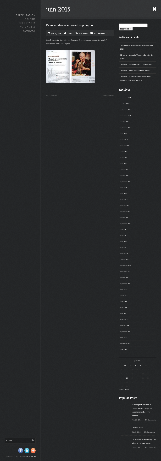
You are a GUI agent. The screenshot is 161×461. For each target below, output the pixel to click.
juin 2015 (123, 230)
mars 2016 (124, 200)
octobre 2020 (124, 104)
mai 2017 (123, 158)
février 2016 (124, 206)
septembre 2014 (125, 284)
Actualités (28, 26)
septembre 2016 (125, 182)
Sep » (127, 389)
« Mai (121, 389)
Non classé (83, 33)
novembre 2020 (125, 98)
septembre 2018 (125, 128)
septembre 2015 (125, 224)
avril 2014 (123, 314)
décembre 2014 (125, 266)
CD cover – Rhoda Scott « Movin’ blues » (135, 70)
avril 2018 (123, 134)
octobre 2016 (124, 176)
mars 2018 (124, 140)
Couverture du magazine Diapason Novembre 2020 (136, 47)
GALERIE (30, 19)
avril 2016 (123, 194)
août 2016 (123, 188)
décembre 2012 (125, 344)
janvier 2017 (124, 170)
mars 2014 (124, 320)
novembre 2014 (125, 272)
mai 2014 (123, 308)
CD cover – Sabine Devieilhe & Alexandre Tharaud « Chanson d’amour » (135, 78)
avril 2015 (123, 242)
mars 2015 (124, 248)
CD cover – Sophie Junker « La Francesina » (136, 64)
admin (69, 33)
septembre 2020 (125, 110)
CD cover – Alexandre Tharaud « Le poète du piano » (136, 56)
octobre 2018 (124, 122)
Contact (29, 30)
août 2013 (123, 338)
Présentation (26, 15)
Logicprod (30, 456)
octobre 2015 (124, 218)
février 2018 (124, 146)
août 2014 (123, 290)
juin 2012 (123, 350)
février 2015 (124, 254)
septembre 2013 (125, 332)
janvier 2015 (124, 260)
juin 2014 (123, 302)
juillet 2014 (124, 296)
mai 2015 (123, 236)
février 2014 (124, 326)
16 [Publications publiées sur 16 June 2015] (127, 378)
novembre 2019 (125, 116)
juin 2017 (123, 152)
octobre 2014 (124, 278)
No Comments (150, 420)
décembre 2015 (125, 212)
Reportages (27, 23)
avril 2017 (123, 164)
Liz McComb (137, 427)
